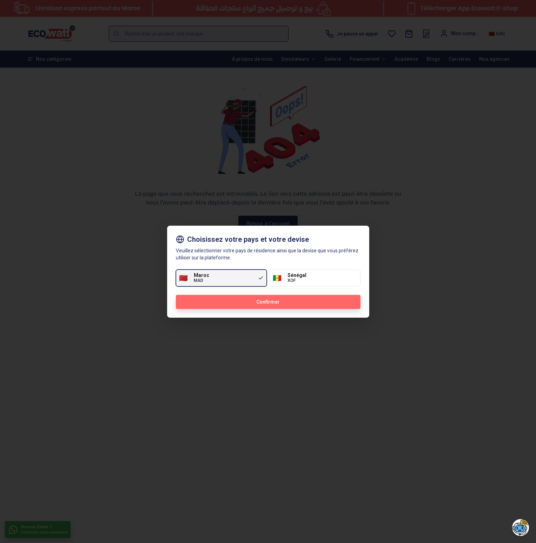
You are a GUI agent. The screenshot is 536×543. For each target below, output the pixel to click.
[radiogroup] (268, 278)
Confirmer (268, 302)
